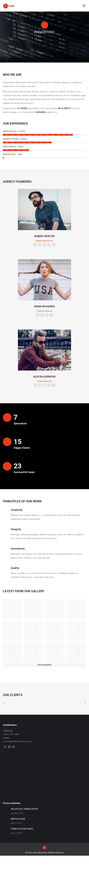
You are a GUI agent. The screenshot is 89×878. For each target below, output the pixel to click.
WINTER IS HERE (18, 839)
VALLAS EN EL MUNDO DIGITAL (24, 829)
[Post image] (6, 830)
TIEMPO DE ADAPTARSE (22, 849)
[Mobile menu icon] (84, 6)
